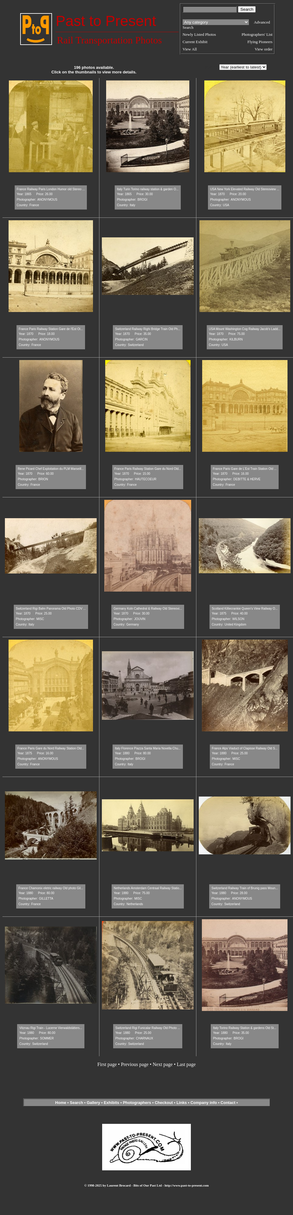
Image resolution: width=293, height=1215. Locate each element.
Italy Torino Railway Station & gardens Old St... (244, 1028)
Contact (228, 1102)
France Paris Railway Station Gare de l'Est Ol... (51, 329)
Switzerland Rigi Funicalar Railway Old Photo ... (147, 1028)
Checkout (164, 1102)
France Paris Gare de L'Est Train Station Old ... (245, 468)
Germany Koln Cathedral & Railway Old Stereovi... (147, 608)
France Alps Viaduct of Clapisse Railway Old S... (245, 748)
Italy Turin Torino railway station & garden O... (148, 189)
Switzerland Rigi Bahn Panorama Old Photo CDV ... (51, 608)
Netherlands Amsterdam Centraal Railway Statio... (148, 888)
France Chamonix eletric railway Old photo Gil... (50, 888)
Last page (186, 1064)
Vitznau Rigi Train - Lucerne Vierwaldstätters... (50, 1028)
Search (76, 1102)
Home (60, 1102)
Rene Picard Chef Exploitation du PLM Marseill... (51, 468)
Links (181, 1102)
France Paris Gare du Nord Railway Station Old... (50, 748)
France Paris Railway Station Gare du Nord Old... (147, 468)
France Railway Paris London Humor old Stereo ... (51, 189)
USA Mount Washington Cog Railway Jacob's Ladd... (244, 329)
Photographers (137, 1102)
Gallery (93, 1102)
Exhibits (111, 1102)
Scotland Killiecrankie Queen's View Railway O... (245, 608)
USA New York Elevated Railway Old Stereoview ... (244, 189)
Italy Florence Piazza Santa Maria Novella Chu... (147, 748)
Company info (204, 1102)
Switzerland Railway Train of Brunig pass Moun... (244, 888)
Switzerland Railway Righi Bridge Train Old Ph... (147, 329)
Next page (162, 1064)
